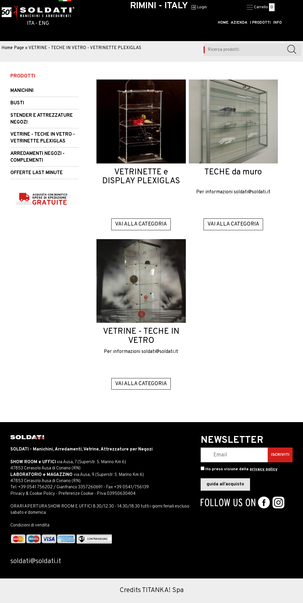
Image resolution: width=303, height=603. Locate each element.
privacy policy (264, 469)
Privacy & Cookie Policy (32, 494)
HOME (224, 22)
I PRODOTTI (260, 22)
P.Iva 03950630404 (116, 494)
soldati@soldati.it (252, 192)
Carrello (261, 7)
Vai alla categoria (141, 224)
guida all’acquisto (225, 484)
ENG (43, 23)
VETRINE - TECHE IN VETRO (141, 336)
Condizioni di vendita (29, 525)
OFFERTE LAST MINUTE (36, 173)
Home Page (12, 48)
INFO (277, 22)
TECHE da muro (233, 172)
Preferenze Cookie (76, 494)
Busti (17, 103)
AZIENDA (240, 22)
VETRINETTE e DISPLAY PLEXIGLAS (141, 177)
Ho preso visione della (241, 469)
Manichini (21, 91)
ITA (30, 23)
